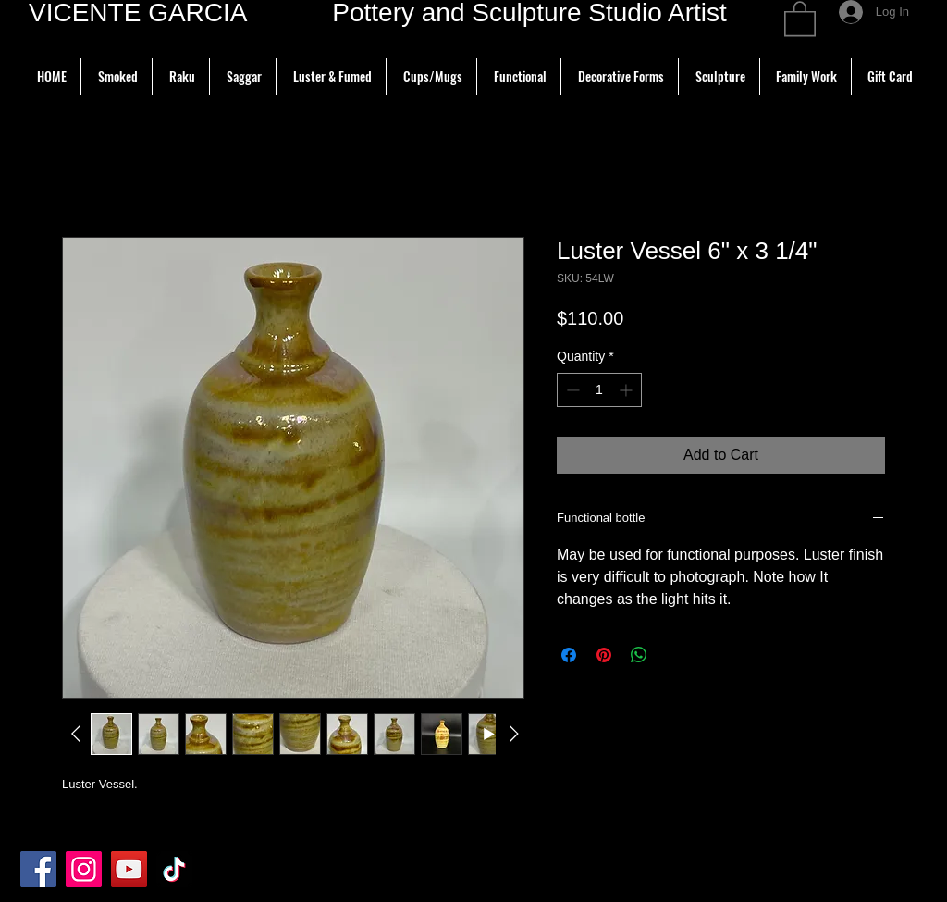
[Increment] (627, 390)
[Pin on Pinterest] (604, 655)
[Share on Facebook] (569, 655)
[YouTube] (129, 869)
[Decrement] (571, 390)
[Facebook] (38, 869)
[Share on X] (674, 655)
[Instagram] (84, 869)
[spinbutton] (599, 390)
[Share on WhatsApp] (639, 655)
